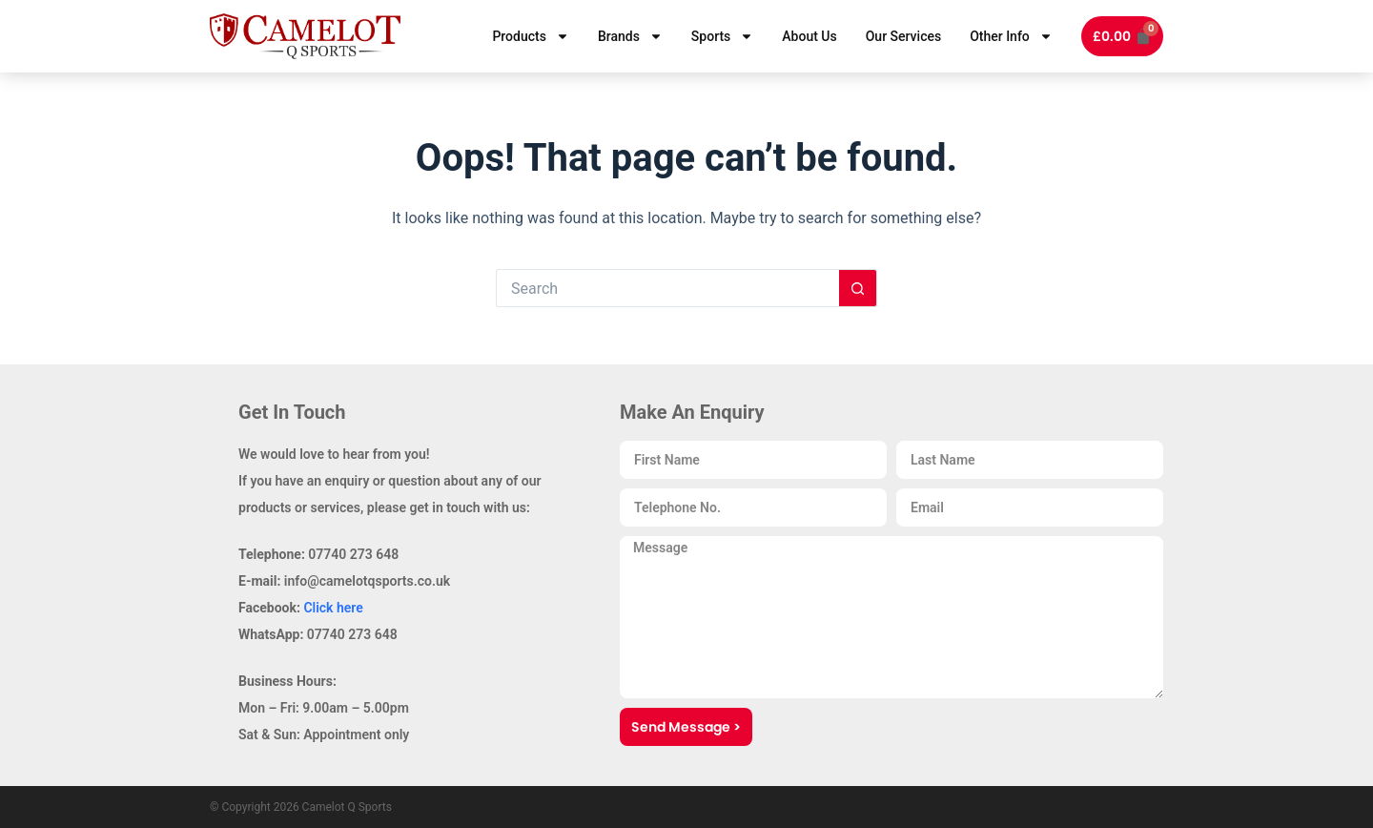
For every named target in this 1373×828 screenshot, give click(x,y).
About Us (809, 36)
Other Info (1011, 36)
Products (530, 36)
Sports (722, 36)
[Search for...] (667, 288)
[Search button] (858, 288)
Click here (332, 607)
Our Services (903, 36)
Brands (630, 36)
